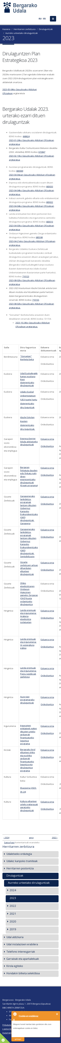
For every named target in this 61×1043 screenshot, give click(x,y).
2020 (13, 921)
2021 (13, 913)
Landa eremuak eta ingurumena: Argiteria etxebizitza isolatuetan (28, 616)
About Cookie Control (15, 1014)
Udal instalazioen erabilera (22, 944)
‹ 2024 (6, 837)
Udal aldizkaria (14, 937)
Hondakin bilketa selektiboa (23, 973)
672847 (41, 152)
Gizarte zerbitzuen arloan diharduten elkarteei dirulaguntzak (29, 568)
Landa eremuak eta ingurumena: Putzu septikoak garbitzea (28, 672)
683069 (19, 170)
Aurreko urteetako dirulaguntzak (21, 33)
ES (44, 18)
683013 (49, 221)
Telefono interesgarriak (20, 951)
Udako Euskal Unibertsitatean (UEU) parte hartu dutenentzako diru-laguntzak (28, 399)
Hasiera (6, 29)
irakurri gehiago (18, 1037)
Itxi (57, 1014)
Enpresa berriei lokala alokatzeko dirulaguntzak (29, 441)
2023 (13, 898)
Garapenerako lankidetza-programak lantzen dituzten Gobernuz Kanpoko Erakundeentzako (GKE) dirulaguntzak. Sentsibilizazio (29, 543)
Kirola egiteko (14, 966)
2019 (13, 929)
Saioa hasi (9, 842)
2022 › (55, 837)
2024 (13, 890)
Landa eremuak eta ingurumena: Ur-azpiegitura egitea (28, 644)
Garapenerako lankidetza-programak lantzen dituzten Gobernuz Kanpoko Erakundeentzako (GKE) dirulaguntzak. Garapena (29, 510)
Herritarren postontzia (20, 868)
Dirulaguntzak (46, 29)
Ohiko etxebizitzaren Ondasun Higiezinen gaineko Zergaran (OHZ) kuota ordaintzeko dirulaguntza (29, 594)
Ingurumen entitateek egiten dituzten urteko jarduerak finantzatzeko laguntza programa (28, 734)
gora (30, 837)
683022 (49, 202)
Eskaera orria (47, 439)
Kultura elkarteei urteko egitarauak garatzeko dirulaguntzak (29, 806)
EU (40, 18)
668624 (26, 136)
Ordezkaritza (47, 446)
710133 (35, 299)
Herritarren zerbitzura (24, 29)
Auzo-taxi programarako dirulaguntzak (27, 699)
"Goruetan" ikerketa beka (27, 358)
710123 (25, 276)
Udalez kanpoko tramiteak (22, 861)
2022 (13, 906)
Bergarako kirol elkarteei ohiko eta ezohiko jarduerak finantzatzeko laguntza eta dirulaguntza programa (27, 760)
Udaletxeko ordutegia (19, 854)
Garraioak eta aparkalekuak (22, 959)
